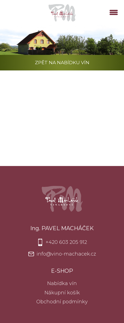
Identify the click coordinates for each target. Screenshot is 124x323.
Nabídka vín (62, 283)
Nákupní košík (62, 293)
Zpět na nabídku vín (62, 62)
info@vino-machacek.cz (66, 254)
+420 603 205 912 (66, 242)
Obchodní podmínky (62, 302)
